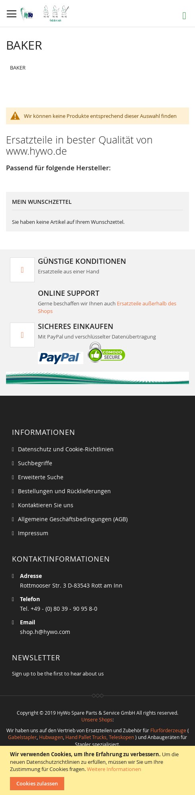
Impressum (33, 533)
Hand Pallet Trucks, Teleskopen (99, 737)
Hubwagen (51, 737)
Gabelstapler (22, 737)
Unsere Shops (96, 719)
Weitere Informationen (114, 769)
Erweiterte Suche (40, 477)
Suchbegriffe (35, 463)
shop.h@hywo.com (45, 632)
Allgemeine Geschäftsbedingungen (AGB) (73, 519)
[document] (98, 770)
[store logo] (47, 14)
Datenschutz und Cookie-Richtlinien (66, 449)
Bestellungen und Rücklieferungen (64, 491)
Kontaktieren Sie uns (45, 505)
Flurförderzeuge (168, 730)
